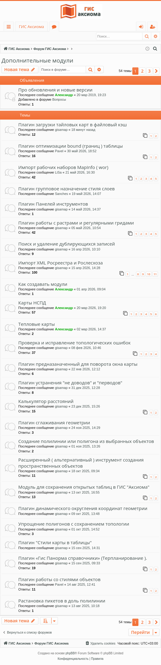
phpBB (70, 653)
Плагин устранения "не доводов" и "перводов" (70, 383)
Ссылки (9, 27)
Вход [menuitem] (142, 27)
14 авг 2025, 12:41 (81, 585)
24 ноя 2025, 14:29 (85, 428)
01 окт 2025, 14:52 (85, 529)
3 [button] (149, 71)
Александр (64, 95)
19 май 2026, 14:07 (86, 194)
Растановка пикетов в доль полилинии (61, 601)
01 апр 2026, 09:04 (91, 289)
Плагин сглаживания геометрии (54, 423)
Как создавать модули (42, 284)
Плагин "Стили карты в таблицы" (55, 543)
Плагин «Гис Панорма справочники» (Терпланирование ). (82, 558)
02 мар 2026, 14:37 (91, 329)
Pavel (59, 151)
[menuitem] (155, 49)
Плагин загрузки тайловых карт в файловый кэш (72, 125)
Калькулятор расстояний (45, 401)
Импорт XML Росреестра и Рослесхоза (60, 263)
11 (155, 274)
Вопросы (59, 100)
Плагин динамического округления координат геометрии (82, 508)
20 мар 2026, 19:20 (91, 308)
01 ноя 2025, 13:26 (85, 446)
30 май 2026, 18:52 (81, 151)
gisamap (61, 130)
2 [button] (142, 71)
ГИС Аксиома (31, 26)
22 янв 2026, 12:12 (85, 369)
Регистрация (35, 36)
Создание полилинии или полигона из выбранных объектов (86, 441)
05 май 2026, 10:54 (86, 228)
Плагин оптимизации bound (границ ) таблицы (70, 146)
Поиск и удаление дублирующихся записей (66, 244)
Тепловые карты (36, 324)
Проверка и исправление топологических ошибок (74, 343)
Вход (11, 36)
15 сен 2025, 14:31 (85, 548)
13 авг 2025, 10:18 (85, 606)
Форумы (55, 27)
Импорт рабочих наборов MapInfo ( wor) (63, 167)
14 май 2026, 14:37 (86, 209)
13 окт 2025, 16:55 (85, 492)
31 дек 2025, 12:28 (85, 388)
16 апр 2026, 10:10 (85, 249)
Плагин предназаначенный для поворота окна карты (78, 364)
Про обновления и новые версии (55, 90)
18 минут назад (83, 130)
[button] (156, 71)
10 (148, 274)
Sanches (61, 194)
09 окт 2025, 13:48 (85, 514)
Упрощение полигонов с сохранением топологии (73, 524)
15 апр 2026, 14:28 (85, 268)
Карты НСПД (32, 303)
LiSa (58, 172)
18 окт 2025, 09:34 (85, 471)
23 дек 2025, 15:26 (85, 406)
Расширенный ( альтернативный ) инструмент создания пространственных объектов (81, 463)
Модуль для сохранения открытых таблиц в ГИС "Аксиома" (83, 487)
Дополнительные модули (37, 61)
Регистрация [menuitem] (153, 27)
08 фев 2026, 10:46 (86, 348)
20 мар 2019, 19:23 (91, 95)
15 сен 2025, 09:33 (85, 563)
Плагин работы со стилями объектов (59, 580)
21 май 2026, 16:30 (80, 172)
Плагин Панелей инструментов (53, 204)
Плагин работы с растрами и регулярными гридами (76, 223)
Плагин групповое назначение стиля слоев (66, 189)
